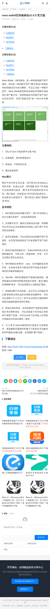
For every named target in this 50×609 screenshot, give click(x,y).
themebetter (33, 600)
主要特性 (10, 33)
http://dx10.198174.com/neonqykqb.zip (26, 346)
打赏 (32, 357)
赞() (30, 19)
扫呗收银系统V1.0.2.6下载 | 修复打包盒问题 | (37, 423)
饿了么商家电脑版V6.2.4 (12, 473)
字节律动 (25, 3)
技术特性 (10, 42)
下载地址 (9, 48)
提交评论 (41, 537)
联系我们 (25, 589)
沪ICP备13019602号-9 (25, 581)
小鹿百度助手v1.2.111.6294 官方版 (39, 392)
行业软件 (22, 9)
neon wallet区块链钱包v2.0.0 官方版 (23, 15)
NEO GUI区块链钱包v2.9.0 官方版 (12, 392)
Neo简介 (10, 37)
